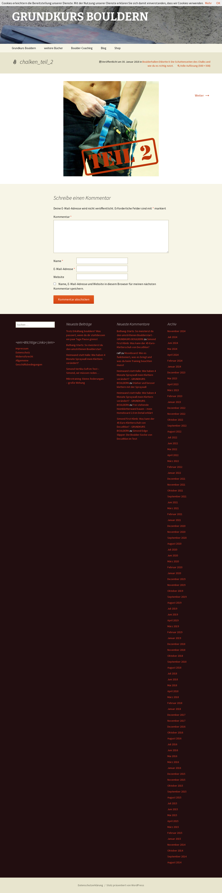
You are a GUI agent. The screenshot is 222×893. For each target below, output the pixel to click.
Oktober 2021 (175, 490)
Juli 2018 (172, 673)
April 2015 (172, 821)
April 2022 (172, 455)
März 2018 (173, 697)
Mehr (208, 3)
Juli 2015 (172, 803)
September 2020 (176, 537)
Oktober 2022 (175, 419)
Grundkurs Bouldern (24, 48)
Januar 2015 (174, 838)
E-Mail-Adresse (64, 269)
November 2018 (176, 650)
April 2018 (172, 691)
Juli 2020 (172, 549)
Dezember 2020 (176, 526)
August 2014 (174, 862)
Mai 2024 (172, 349)
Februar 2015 (174, 833)
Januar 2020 (174, 573)
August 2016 (174, 738)
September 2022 (176, 425)
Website (58, 277)
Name (58, 261)
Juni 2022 (172, 443)
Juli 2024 (172, 337)
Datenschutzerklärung (90, 885)
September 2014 (176, 856)
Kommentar (62, 217)
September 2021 (176, 496)
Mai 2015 (172, 815)
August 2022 (174, 431)
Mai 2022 (172, 449)
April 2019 (172, 620)
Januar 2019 (174, 638)
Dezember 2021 (176, 478)
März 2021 (173, 508)
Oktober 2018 (175, 655)
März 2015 (173, 827)
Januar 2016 (174, 768)
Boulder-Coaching (82, 48)
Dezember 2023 (176, 372)
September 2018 (176, 661)
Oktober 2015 (175, 785)
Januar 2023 (174, 402)
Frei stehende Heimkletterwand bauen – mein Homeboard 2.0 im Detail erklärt (135, 409)
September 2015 (176, 791)
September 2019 (176, 596)
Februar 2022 (174, 467)
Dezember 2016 (176, 726)
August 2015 (174, 797)
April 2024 (172, 354)
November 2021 (176, 484)
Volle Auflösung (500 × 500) (195, 65)
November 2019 (176, 585)
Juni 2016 (172, 750)
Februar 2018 (174, 703)
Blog (103, 48)
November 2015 (176, 779)
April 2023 (172, 384)
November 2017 (176, 720)
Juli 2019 (172, 608)
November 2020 (176, 532)
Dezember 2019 (176, 579)
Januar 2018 (174, 709)
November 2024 (176, 331)
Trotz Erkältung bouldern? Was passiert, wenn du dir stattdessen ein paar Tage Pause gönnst (85, 335)
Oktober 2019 (175, 591)
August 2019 (174, 602)
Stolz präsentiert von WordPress (125, 885)
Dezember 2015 (176, 774)
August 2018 (174, 667)
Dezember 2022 (176, 408)
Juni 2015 (172, 809)
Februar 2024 (174, 360)
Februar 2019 (174, 632)
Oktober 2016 (175, 732)
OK (218, 3)
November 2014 (176, 844)
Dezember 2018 (176, 644)
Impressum (22, 348)
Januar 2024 (174, 366)
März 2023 (173, 390)
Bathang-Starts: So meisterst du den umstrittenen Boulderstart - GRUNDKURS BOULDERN (135, 335)
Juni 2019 (172, 614)
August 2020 (174, 543)
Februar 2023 (174, 396)
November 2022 (176, 413)
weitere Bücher (53, 48)
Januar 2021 (174, 520)
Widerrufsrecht (24, 356)
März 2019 (173, 626)
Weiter (202, 95)
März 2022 (173, 461)
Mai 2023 (172, 378)
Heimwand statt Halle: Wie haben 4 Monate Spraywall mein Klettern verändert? (85, 359)
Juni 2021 (172, 502)
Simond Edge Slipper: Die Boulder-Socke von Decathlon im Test (134, 434)
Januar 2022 (174, 472)
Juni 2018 (172, 679)
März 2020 (173, 561)
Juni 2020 (172, 555)
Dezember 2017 (176, 714)
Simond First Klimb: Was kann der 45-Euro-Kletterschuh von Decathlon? (136, 343)
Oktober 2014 (175, 850)
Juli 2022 (172, 437)
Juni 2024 (172, 343)
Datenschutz (23, 352)
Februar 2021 (174, 514)
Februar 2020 (174, 567)
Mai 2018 (172, 685)
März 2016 (173, 762)
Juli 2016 (172, 744)
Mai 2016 (172, 756)
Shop (118, 48)
